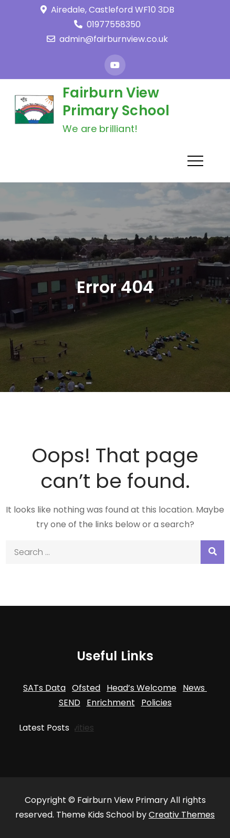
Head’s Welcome (141, 688)
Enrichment (111, 702)
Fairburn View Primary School (116, 101)
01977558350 (107, 24)
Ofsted (86, 688)
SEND (69, 702)
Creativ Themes (182, 815)
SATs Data (44, 688)
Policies (156, 702)
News (195, 688)
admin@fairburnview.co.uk (107, 39)
